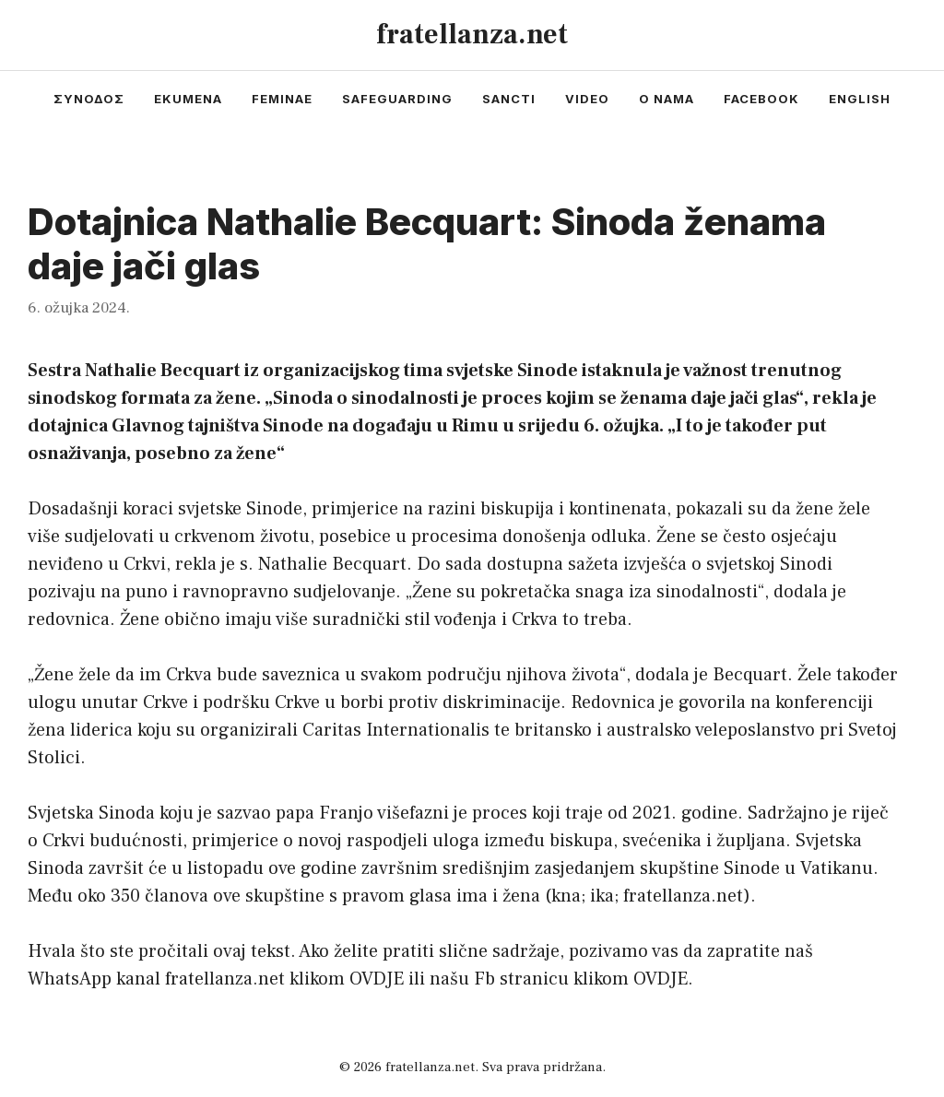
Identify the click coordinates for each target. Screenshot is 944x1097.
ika (602, 896)
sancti (509, 98)
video (587, 98)
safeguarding (397, 98)
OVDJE (376, 979)
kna (566, 896)
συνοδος (88, 98)
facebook (761, 98)
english (860, 98)
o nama (666, 98)
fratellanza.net (472, 35)
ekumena (188, 98)
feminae (282, 98)
